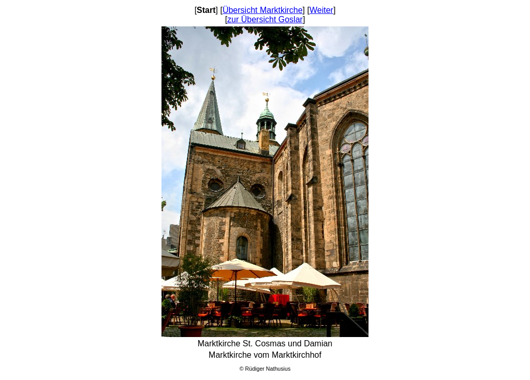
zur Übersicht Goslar (265, 19)
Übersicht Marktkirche (263, 10)
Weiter (321, 10)
